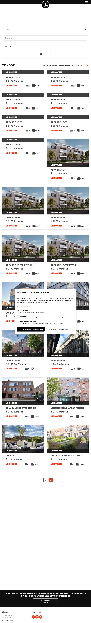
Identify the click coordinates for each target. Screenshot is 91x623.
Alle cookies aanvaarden (30, 329)
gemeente (84, 65)
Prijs (75, 65)
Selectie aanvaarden (58, 329)
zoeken (45, 54)
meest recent (65, 65)
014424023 (9, 621)
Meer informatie (22, 306)
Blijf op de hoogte (45, 602)
